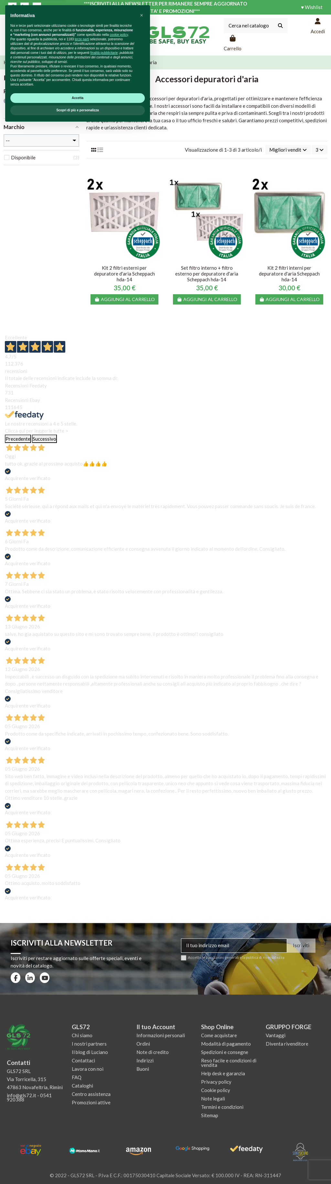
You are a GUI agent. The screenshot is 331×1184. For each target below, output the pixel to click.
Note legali (213, 1098)
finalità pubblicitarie (104, 1110)
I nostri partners (89, 1044)
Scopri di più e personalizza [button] (77, 1167)
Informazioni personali (160, 1035)
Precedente (17, 439)
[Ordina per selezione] (288, 150)
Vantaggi (275, 1035)
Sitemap (209, 1115)
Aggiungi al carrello (124, 299)
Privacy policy (216, 1082)
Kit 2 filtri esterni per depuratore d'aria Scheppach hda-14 (124, 273)
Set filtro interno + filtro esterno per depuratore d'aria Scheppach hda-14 (206, 273)
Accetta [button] (77, 1155)
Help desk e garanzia (223, 1073)
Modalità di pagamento (226, 1044)
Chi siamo (82, 1035)
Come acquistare (219, 1035)
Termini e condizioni (222, 1107)
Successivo (44, 439)
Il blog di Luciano (90, 1052)
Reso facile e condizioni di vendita (228, 1063)
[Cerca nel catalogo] (280, 25)
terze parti (82, 1096)
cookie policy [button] (119, 1092)
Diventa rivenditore (287, 1044)
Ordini (143, 1044)
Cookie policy (215, 1090)
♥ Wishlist (312, 7)
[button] (141, 1073)
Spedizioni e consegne (224, 1052)
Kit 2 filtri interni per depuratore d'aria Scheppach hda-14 (289, 273)
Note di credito (152, 1052)
